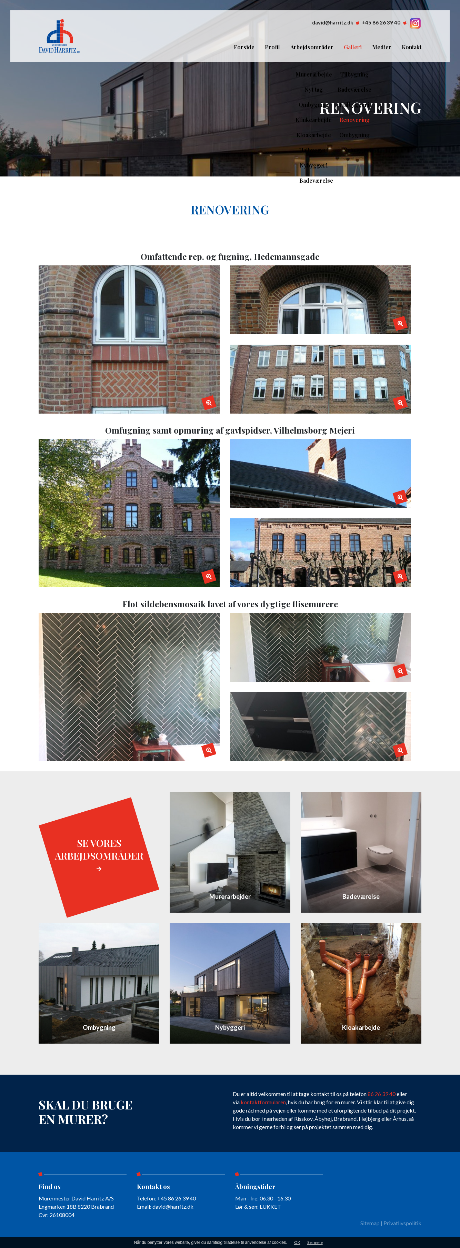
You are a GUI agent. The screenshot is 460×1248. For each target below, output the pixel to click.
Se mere (315, 1242)
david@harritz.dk (332, 22)
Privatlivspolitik (402, 1223)
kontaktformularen (263, 1102)
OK (297, 1242)
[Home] (60, 35)
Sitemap (370, 1223)
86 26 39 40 (382, 1093)
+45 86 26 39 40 (381, 22)
